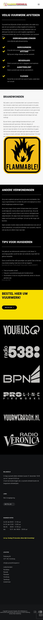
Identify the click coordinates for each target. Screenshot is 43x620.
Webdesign (23, 611)
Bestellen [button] (9, 307)
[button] (38, 4)
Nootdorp (6, 569)
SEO (19, 611)
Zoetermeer (7, 582)
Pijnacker (6, 574)
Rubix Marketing (17, 613)
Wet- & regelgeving (9, 498)
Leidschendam (8, 567)
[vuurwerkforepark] (15, 4)
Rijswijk (5, 572)
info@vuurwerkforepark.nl (11, 563)
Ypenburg (6, 579)
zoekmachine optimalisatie (6, 612)
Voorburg (6, 577)
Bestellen (9, 504)
